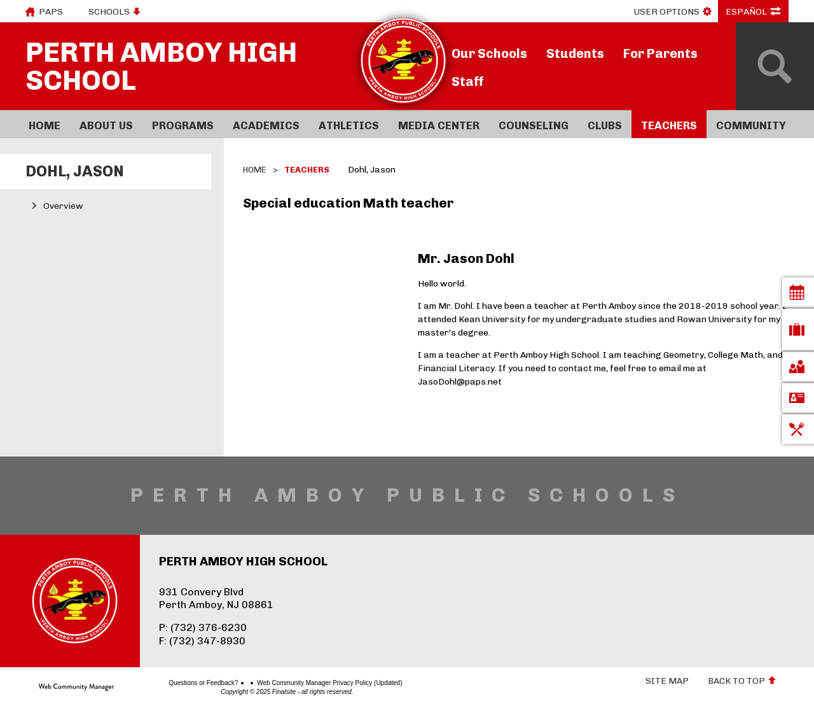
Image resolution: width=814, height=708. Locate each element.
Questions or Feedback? (158, 683)
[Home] (44, 124)
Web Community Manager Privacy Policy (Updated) (284, 683)
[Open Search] (775, 66)
